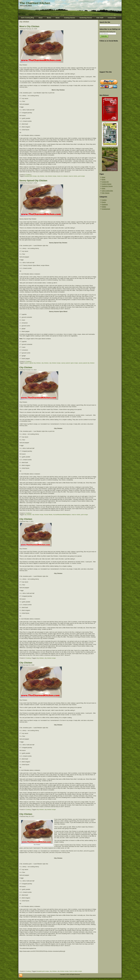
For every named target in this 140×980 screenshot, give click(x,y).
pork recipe (81, 176)
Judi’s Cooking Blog (27, 18)
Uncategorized (106, 209)
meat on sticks (73, 176)
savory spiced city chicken (86, 363)
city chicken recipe (50, 176)
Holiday (104, 206)
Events (104, 202)
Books (49, 18)
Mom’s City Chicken (29, 26)
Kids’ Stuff (99, 18)
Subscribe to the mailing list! (107, 32)
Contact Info (112, 18)
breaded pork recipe (30, 176)
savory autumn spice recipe (69, 363)
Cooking (28, 174)
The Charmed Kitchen (35, 3)
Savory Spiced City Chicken (33, 180)
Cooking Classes (69, 18)
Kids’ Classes (105, 193)
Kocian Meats (48, 514)
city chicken (40, 176)
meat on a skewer (62, 176)
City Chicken (25, 367)
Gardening (105, 204)
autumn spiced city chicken (32, 363)
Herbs (57, 18)
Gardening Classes (86, 18)
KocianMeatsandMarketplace (62, 514)
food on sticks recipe (75, 971)
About (40, 18)
